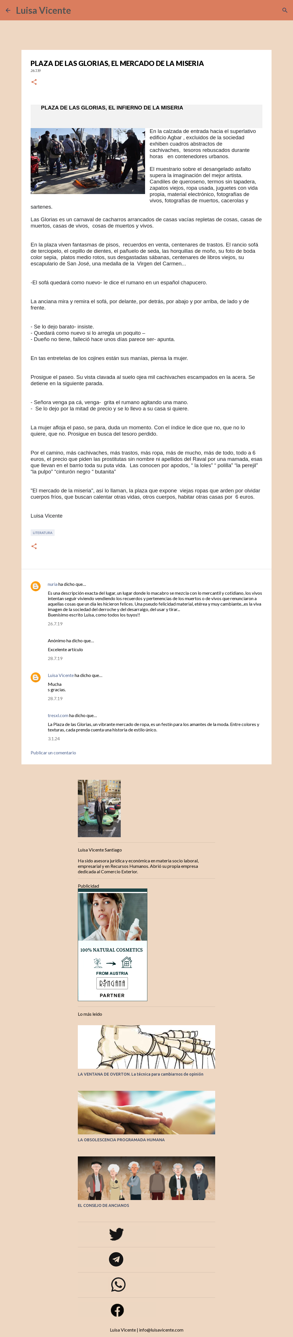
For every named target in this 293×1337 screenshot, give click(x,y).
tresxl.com (58, 715)
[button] (34, 82)
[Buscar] (79, 10)
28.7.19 (55, 658)
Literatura (42, 533)
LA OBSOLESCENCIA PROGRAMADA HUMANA (121, 1140)
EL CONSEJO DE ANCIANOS (103, 1205)
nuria (53, 584)
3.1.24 (54, 738)
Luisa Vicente (43, 10)
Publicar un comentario (53, 752)
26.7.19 (55, 623)
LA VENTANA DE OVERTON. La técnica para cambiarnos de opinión (140, 1074)
